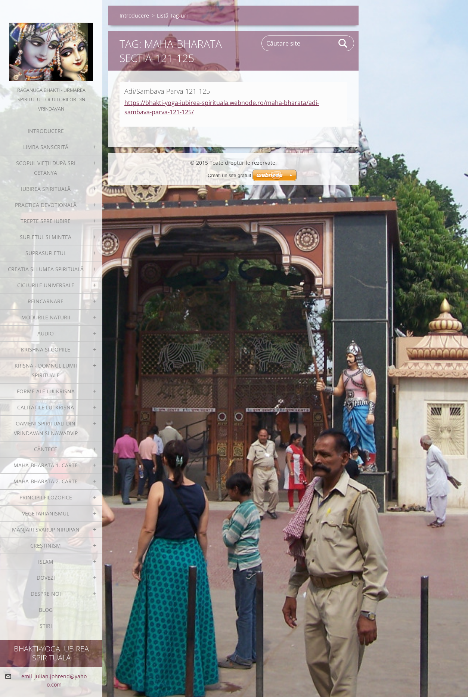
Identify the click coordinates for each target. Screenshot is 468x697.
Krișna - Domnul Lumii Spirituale (46, 370)
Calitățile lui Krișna (45, 407)
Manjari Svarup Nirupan (46, 529)
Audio (45, 333)
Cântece (45, 449)
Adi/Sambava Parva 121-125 (167, 91)
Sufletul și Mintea (45, 237)
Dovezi (46, 577)
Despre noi (46, 593)
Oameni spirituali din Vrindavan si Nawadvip (46, 428)
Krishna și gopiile (45, 349)
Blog (46, 609)
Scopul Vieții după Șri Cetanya (45, 167)
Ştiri (46, 625)
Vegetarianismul (45, 513)
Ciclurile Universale (45, 285)
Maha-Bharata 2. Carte (45, 481)
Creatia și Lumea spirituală (46, 269)
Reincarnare (45, 301)
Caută (343, 43)
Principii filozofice (45, 497)
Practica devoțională (46, 204)
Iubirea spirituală (46, 188)
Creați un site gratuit (229, 175)
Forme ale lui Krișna (46, 391)
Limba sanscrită (45, 147)
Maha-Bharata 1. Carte (45, 465)
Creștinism (45, 545)
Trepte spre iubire (46, 220)
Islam (45, 561)
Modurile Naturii (45, 317)
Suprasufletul (45, 253)
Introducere (46, 130)
